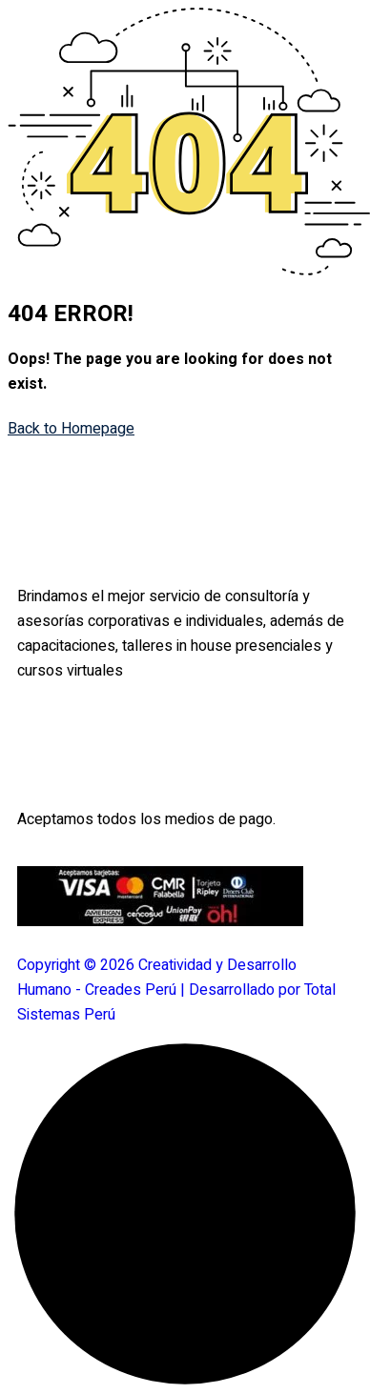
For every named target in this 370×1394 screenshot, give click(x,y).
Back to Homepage (71, 428)
